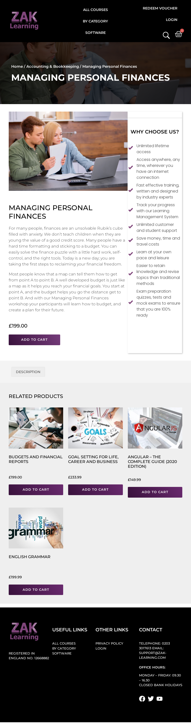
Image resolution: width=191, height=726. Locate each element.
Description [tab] (28, 372)
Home (17, 66)
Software (95, 32)
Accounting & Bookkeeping (52, 66)
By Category (95, 21)
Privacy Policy (109, 643)
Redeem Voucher (160, 8)
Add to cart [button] (36, 489)
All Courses (95, 9)
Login (171, 19)
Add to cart (34, 339)
